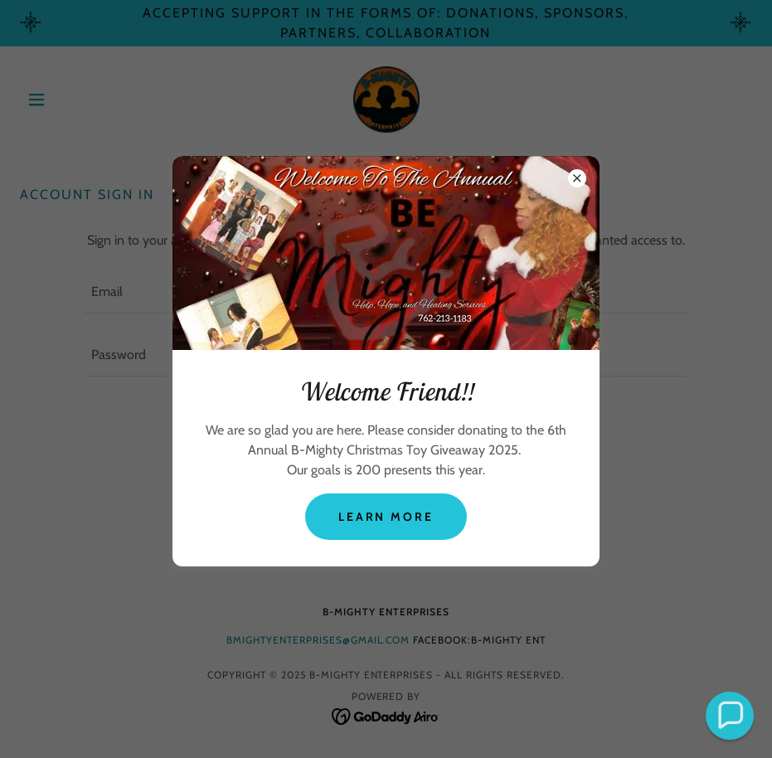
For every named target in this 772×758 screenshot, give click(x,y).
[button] (730, 716)
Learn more (386, 516)
